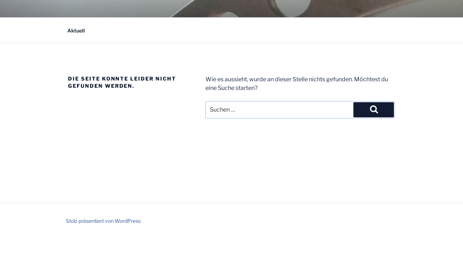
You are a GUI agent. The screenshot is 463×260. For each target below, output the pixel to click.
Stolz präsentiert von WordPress (103, 221)
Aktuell (76, 30)
